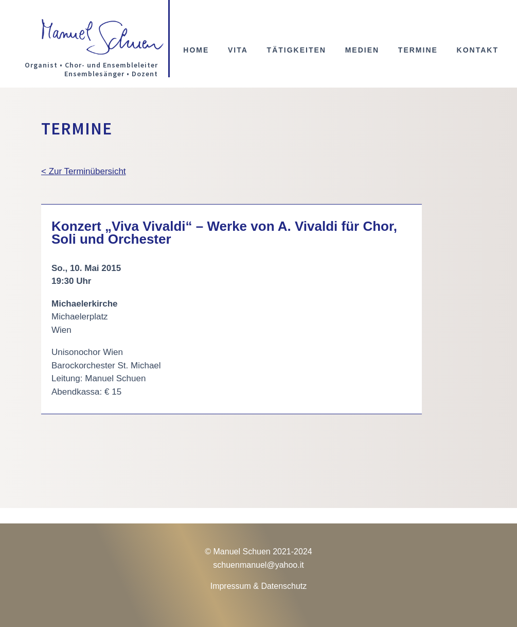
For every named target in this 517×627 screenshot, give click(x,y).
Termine (418, 50)
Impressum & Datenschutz (258, 586)
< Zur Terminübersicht (83, 171)
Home (196, 50)
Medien (362, 50)
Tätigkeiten (296, 50)
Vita (238, 50)
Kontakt (477, 50)
